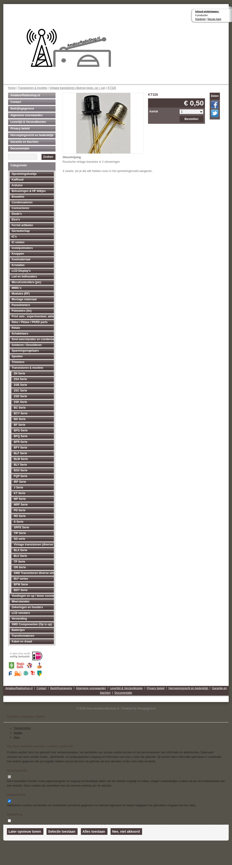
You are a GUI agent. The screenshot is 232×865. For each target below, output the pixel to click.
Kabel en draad (22, 641)
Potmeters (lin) (22, 310)
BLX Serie (20, 550)
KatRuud (17, 179)
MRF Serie (21, 504)
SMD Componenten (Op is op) (32, 624)
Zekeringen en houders (27, 607)
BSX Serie (20, 470)
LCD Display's (21, 270)
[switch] (9, 776)
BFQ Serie (21, 436)
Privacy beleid (20, 128)
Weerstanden (20, 601)
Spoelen (17, 356)
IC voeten (18, 242)
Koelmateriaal (21, 259)
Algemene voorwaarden (26, 115)
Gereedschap (21, 231)
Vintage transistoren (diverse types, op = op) (77, 88)
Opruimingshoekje (24, 174)
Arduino (17, 185)
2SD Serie (20, 396)
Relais (16, 328)
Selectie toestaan (61, 831)
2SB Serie (20, 385)
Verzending (19, 618)
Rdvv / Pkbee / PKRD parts (29, 322)
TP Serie (19, 561)
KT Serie (19, 493)
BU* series (21, 578)
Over (17, 737)
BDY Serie (21, 590)
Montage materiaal (24, 299)
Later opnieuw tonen (25, 831)
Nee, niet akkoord (126, 831)
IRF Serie (20, 481)
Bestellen (192, 119)
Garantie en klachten (24, 141)
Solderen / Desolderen (27, 345)
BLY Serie (20, 464)
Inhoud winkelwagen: (207, 11)
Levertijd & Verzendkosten (28, 122)
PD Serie (19, 510)
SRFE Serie (21, 527)
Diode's (17, 213)
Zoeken (48, 156)
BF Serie (19, 424)
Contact (15, 102)
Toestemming (22, 728)
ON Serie (20, 567)
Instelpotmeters (22, 248)
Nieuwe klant (214, 19)
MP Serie (20, 499)
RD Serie (20, 516)
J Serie (18, 487)
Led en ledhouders (24, 276)
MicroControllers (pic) (26, 282)
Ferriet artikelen (22, 225)
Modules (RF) (21, 293)
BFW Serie (21, 584)
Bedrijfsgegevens (22, 108)
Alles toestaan (94, 831)
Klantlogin (200, 19)
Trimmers (18, 362)
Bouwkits (18, 196)
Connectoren (20, 208)
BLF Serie (20, 453)
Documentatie (19, 148)
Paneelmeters (21, 305)
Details (18, 732)
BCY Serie (21, 413)
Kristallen (18, 265)
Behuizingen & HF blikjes (29, 191)
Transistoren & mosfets (32, 88)
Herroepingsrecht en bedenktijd (31, 135)
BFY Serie (20, 447)
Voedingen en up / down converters (33, 595)
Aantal (153, 111)
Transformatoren (23, 635)
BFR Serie (20, 442)
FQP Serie (20, 476)
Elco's (16, 219)
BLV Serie (20, 556)
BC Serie (20, 407)
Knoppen (18, 253)
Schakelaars (20, 333)
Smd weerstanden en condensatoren (33, 339)
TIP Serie (20, 533)
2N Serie (19, 373)
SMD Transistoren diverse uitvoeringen (34, 573)
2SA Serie (20, 379)
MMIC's (17, 288)
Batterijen (18, 630)
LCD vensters (21, 613)
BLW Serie (21, 459)
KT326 (112, 88)
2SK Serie (20, 402)
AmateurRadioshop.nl (25, 95)
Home (12, 88)
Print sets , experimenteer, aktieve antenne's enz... (33, 316)
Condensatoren (22, 202)
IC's (14, 236)
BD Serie (20, 419)
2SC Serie (20, 390)
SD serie (19, 538)
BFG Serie (21, 430)
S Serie (18, 521)
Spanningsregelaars (25, 350)
